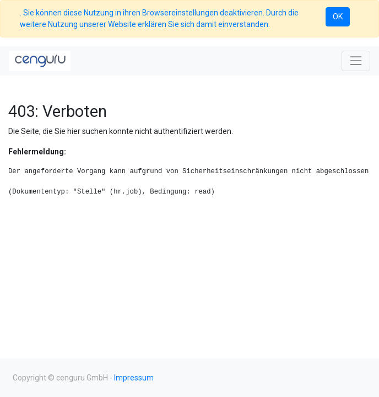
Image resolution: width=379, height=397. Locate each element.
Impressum (134, 377)
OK (338, 16)
